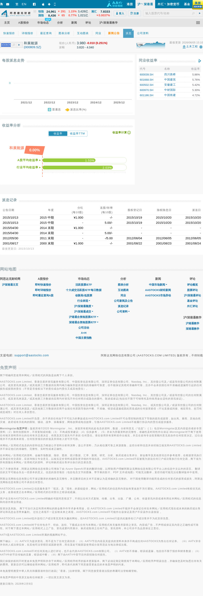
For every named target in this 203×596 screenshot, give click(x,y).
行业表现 (83, 300)
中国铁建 (170, 95)
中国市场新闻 (158, 284)
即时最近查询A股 (43, 295)
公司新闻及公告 (123, 300)
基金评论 (192, 300)
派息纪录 (123, 306)
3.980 (81, 43)
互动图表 (123, 290)
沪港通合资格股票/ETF (83, 316)
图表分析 (123, 284)
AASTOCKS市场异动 (158, 295)
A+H (83, 332)
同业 (123, 295)
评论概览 (192, 284)
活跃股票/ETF (83, 284)
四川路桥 (170, 74)
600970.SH (146, 90)
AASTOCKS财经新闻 (158, 290)
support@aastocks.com (32, 355)
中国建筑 (170, 79)
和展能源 (31, 43)
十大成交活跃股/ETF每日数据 (83, 290)
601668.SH (146, 79)
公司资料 (123, 311)
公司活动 (83, 327)
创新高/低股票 (83, 295)
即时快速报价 (43, 284)
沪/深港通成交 (83, 311)
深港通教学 (192, 328)
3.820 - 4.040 (85, 47)
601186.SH (146, 95)
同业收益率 (148, 60)
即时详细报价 (43, 290)
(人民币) (70, 43)
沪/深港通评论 (192, 295)
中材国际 (170, 89)
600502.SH (146, 84)
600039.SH (146, 74)
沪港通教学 (192, 323)
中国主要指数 (84, 337)
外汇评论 (192, 306)
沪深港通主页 (10, 284)
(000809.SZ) (32, 47)
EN (24, 4)
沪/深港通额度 (83, 306)
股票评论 (192, 290)
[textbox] (173, 13)
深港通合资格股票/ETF (83, 322)
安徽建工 (170, 84)
